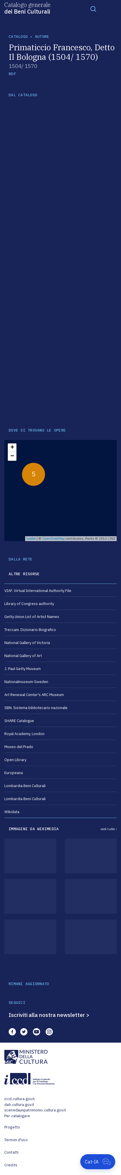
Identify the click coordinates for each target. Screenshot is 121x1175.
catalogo (18, 36)
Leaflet (31, 538)
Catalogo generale (27, 8)
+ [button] (12, 447)
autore (42, 36)
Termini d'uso (16, 1139)
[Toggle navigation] (93, 8)
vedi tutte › (108, 829)
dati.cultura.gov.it (19, 1104)
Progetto (12, 1127)
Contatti (11, 1152)
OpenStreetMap (53, 538)
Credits (10, 1165)
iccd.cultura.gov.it (19, 1098)
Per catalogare (17, 1115)
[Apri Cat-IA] (97, 1161)
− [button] (12, 456)
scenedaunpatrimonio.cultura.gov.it (35, 1110)
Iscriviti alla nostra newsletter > (49, 1014)
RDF (12, 73)
